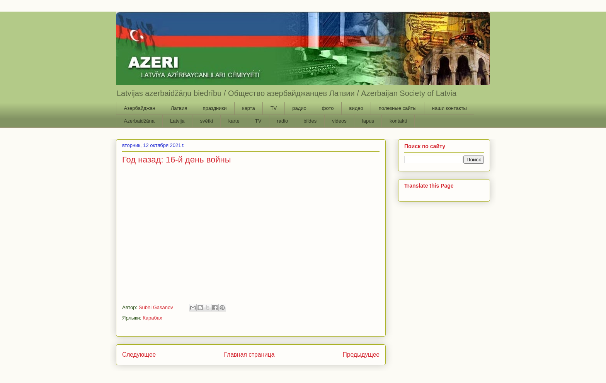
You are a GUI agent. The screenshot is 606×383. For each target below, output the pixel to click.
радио (299, 108)
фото (328, 108)
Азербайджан (139, 108)
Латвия (179, 108)
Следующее (139, 354)
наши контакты (449, 108)
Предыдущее (361, 354)
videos (339, 121)
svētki (206, 121)
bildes (310, 121)
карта (248, 108)
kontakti (398, 121)
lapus (368, 121)
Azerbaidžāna (139, 121)
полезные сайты (398, 108)
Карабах (152, 318)
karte (234, 121)
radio (282, 121)
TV (274, 108)
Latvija (177, 121)
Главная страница (249, 354)
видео (356, 108)
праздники (214, 108)
